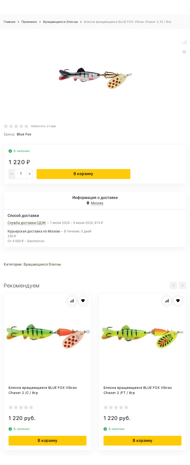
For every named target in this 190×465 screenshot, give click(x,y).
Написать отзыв (43, 126)
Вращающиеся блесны (60, 22)
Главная (9, 22)
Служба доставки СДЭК (27, 223)
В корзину (83, 173)
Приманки (29, 22)
